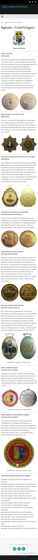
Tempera (25, 553)
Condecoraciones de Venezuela (14, 6)
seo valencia (34, 559)
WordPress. (33, 553)
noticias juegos (23, 556)
